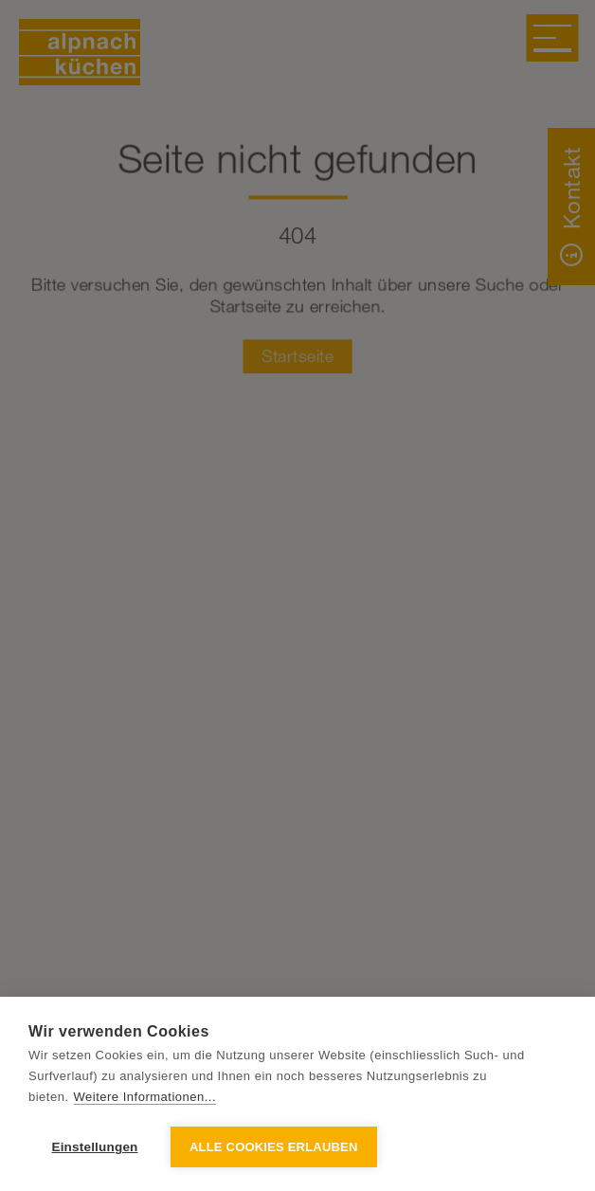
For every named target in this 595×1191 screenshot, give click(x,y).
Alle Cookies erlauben (273, 1147)
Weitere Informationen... (145, 1097)
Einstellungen (94, 1147)
